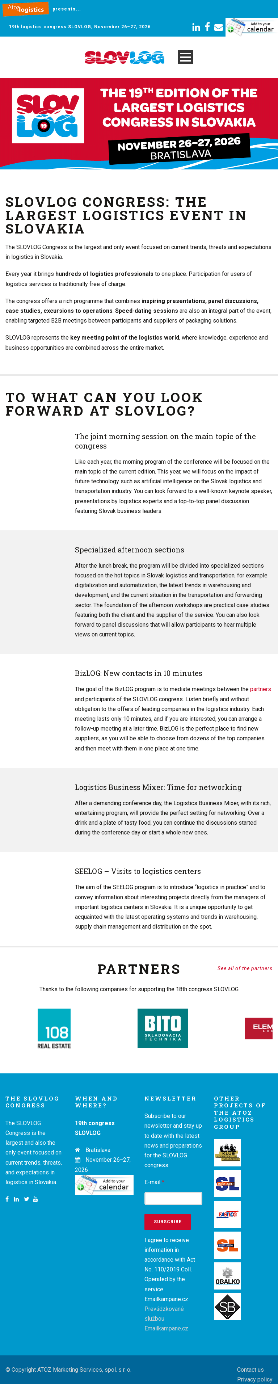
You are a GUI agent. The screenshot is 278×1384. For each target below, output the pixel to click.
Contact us (250, 1359)
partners (260, 689)
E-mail (154, 1172)
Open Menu (185, 57)
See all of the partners (245, 968)
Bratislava (97, 1140)
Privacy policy (255, 1369)
